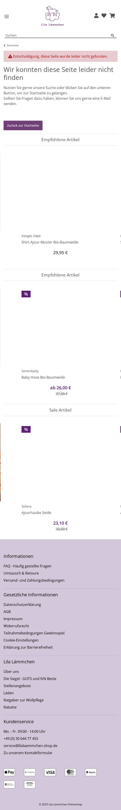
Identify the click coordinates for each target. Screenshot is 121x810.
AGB (7, 611)
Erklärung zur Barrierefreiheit (28, 647)
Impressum (13, 618)
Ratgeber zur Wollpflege (24, 700)
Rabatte (10, 707)
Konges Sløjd (31, 236)
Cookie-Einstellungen (21, 640)
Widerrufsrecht (16, 625)
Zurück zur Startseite (23, 125)
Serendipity (30, 371)
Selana (26, 506)
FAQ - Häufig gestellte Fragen (27, 566)
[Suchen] (113, 35)
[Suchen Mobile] (57, 35)
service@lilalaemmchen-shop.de (30, 745)
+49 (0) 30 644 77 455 (21, 738)
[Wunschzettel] (104, 16)
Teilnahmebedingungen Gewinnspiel (34, 633)
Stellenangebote (17, 685)
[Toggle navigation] (6, 16)
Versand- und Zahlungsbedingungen (34, 580)
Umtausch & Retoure (21, 573)
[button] (96, 16)
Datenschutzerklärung (22, 604)
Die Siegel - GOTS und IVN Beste (30, 678)
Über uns (11, 671)
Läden (9, 692)
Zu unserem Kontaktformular (28, 752)
